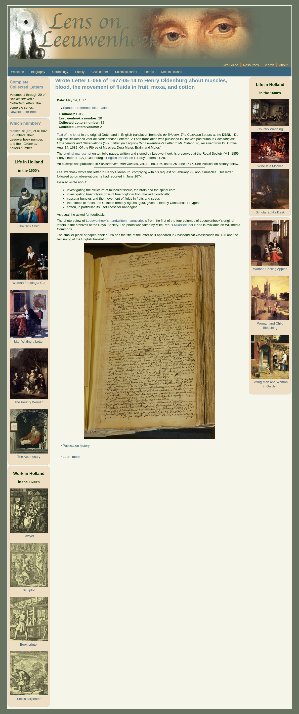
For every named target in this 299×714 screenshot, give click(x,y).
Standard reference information (86, 108)
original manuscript (77, 153)
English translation (119, 158)
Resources (251, 65)
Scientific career (126, 72)
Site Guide (230, 65)
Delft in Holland (171, 72)
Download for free (23, 112)
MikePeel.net (183, 225)
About (283, 65)
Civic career (100, 72)
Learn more (71, 457)
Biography (38, 72)
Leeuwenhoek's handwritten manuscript (115, 220)
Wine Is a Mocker (270, 166)
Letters (149, 72)
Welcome (17, 72)
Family (79, 72)
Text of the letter (68, 135)
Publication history (76, 446)
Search (269, 65)
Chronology (60, 72)
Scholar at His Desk (270, 212)
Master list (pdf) (21, 131)
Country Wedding (270, 129)
